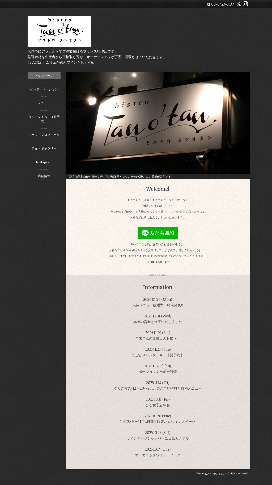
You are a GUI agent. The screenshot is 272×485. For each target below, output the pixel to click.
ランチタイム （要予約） (44, 119)
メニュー (44, 103)
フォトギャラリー (44, 148)
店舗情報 (44, 176)
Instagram (44, 162)
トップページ (44, 76)
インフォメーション (44, 89)
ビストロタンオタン (215, 473)
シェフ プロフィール (44, 135)
